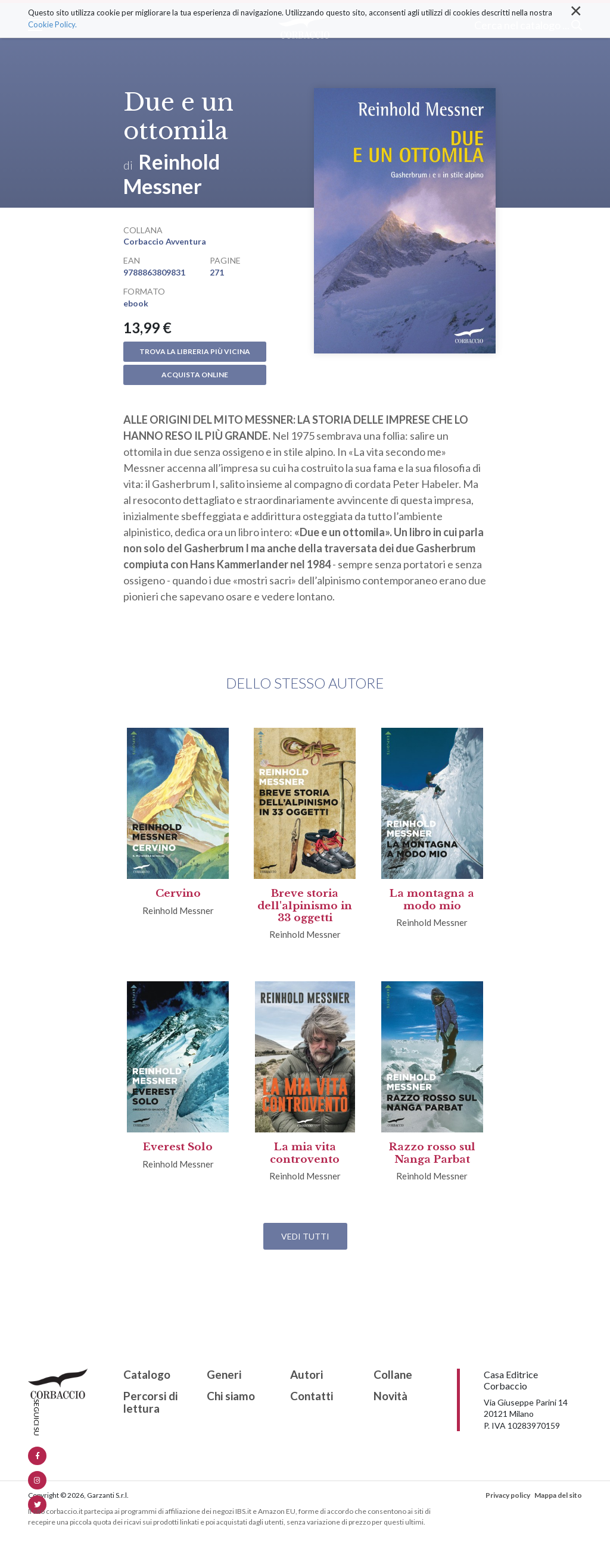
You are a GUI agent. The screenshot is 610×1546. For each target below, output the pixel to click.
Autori (306, 1375)
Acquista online (194, 374)
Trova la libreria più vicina (194, 351)
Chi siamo (231, 1396)
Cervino (178, 893)
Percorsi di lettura (150, 1402)
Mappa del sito (558, 1495)
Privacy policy (507, 1495)
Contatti (311, 1396)
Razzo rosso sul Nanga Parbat (432, 1153)
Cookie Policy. (52, 24)
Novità (390, 1396)
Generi (224, 1375)
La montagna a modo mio (432, 899)
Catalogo (146, 1375)
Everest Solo (178, 1147)
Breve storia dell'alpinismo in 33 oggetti (304, 905)
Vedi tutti (305, 1236)
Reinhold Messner (171, 173)
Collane (393, 1375)
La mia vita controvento (305, 1153)
